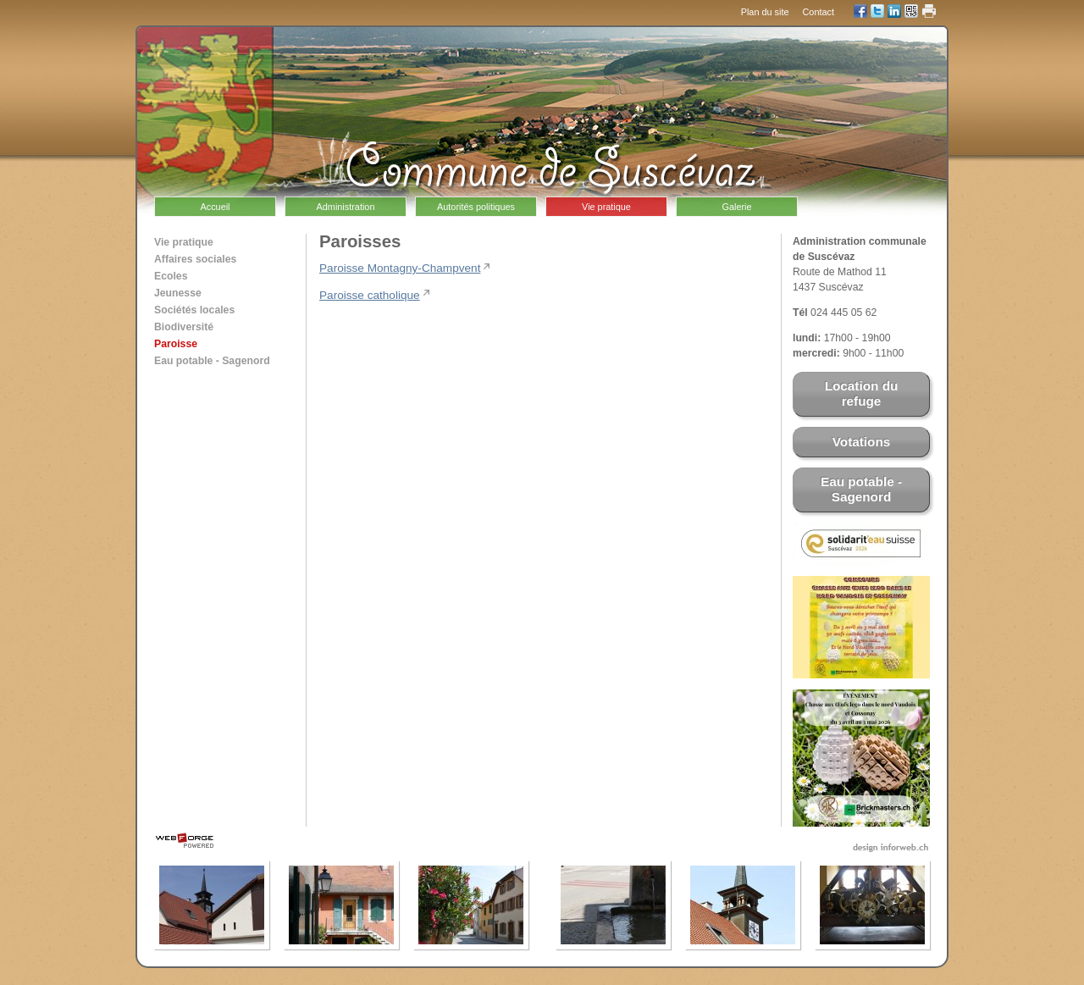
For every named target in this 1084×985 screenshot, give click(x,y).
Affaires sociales (195, 259)
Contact (818, 12)
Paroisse (175, 344)
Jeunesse (178, 293)
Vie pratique (606, 207)
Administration (346, 207)
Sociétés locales (194, 310)
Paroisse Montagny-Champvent (399, 268)
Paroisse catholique (369, 295)
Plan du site (765, 12)
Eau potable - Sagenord (212, 361)
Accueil (215, 207)
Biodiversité (183, 327)
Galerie (736, 207)
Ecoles (170, 276)
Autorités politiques (476, 207)
